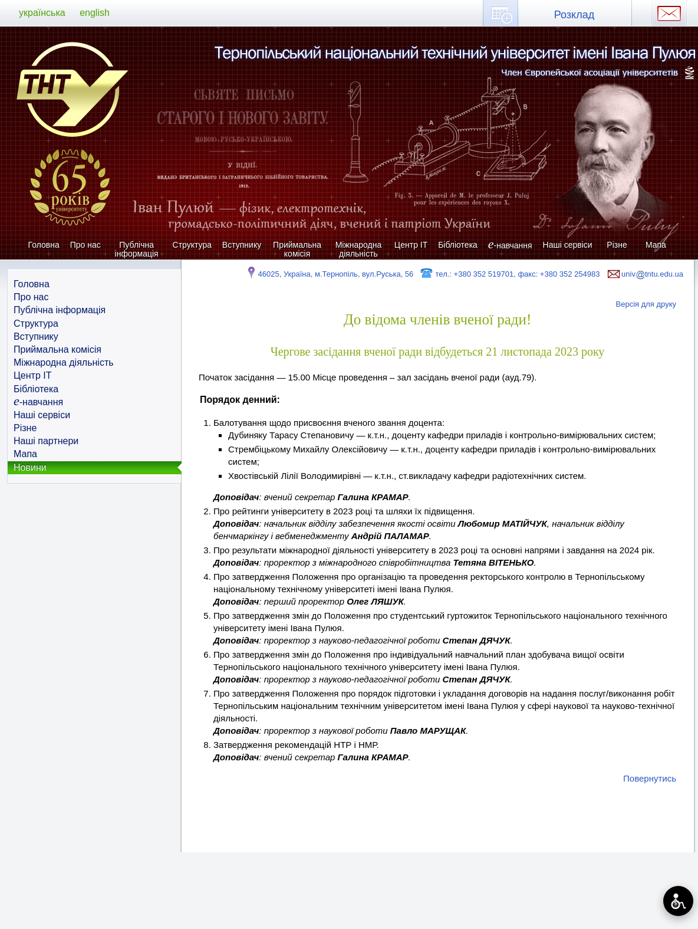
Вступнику (241, 245)
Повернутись (649, 778)
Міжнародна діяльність (358, 249)
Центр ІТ (410, 245)
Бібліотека (458, 245)
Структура (192, 245)
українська (42, 13)
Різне (617, 245)
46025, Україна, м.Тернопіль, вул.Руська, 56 (329, 274)
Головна (44, 245)
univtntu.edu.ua (644, 274)
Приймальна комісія (297, 249)
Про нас (85, 245)
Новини (30, 467)
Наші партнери (46, 441)
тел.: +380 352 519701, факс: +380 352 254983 (509, 274)
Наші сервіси (567, 245)
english (95, 13)
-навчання (510, 245)
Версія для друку (646, 304)
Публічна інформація (137, 249)
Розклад (574, 15)
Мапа (656, 245)
